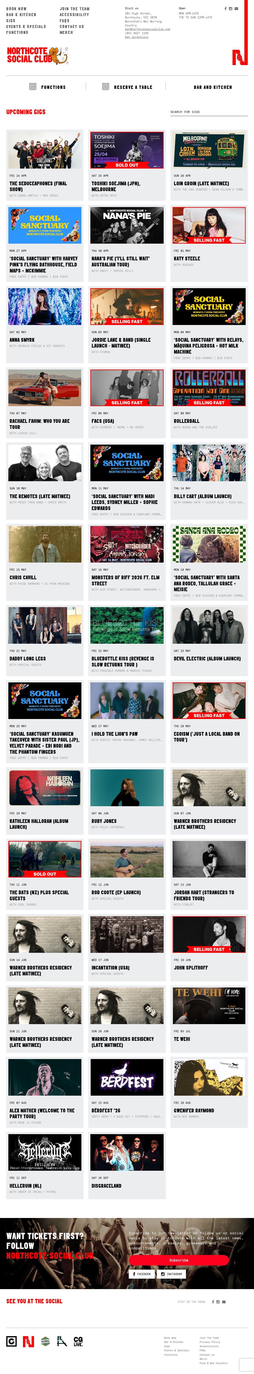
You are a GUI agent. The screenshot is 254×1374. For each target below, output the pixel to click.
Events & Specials (26, 26)
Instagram (171, 1274)
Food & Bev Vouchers (213, 1363)
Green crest (45, 1341)
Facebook (142, 1274)
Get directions (136, 37)
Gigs (11, 20)
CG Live (78, 1341)
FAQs (65, 20)
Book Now (16, 8)
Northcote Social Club (37, 55)
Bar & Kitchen (21, 14)
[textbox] (209, 112)
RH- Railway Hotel (62, 1341)
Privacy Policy (210, 1342)
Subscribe (178, 1260)
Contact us (72, 26)
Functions (17, 32)
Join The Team (75, 8)
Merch (66, 32)
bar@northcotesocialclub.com (147, 29)
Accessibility (74, 14)
